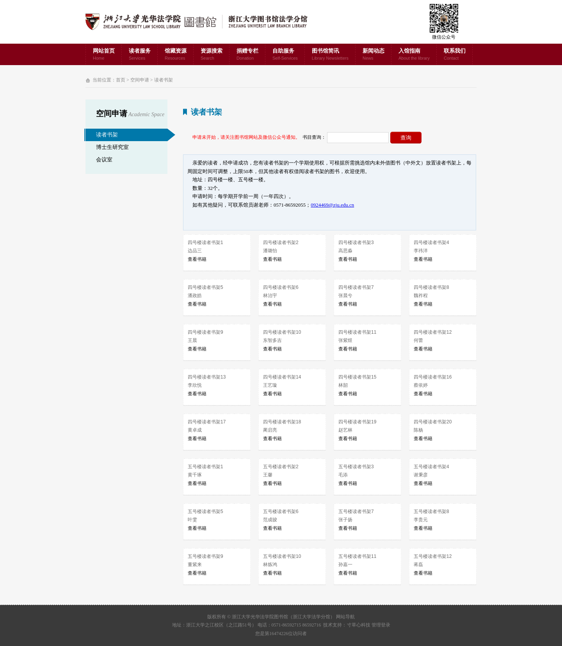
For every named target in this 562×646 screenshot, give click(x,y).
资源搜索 (211, 55)
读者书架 (163, 80)
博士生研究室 (112, 147)
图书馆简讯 (330, 55)
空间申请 (139, 80)
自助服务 (285, 55)
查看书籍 (197, 259)
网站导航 (345, 616)
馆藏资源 (176, 55)
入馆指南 (414, 55)
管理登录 (381, 625)
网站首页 (104, 55)
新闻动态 (373, 55)
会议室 (104, 160)
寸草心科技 (358, 625)
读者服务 (140, 55)
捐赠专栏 (247, 55)
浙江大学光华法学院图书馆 (202, 22)
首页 (120, 80)
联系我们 (455, 55)
